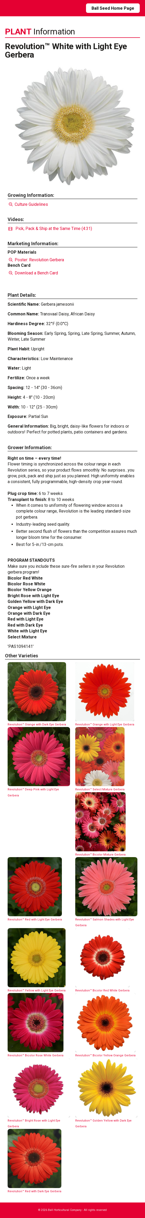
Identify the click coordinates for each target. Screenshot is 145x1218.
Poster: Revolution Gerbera (36, 259)
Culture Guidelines (28, 204)
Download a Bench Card (33, 272)
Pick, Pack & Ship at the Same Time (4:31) (50, 228)
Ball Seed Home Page (113, 8)
